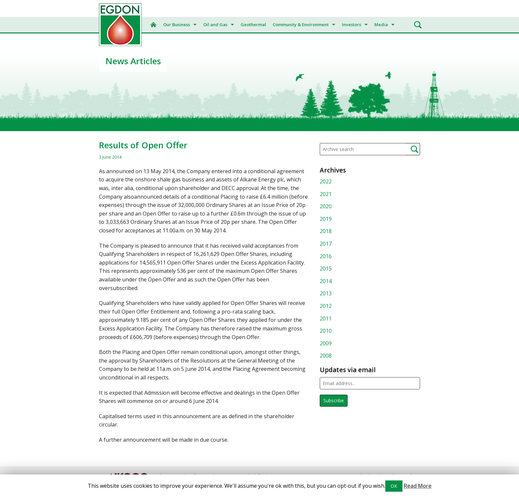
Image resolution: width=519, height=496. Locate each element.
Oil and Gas (215, 24)
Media (381, 24)
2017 (326, 243)
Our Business (176, 24)
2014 (326, 281)
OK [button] (394, 486)
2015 (326, 268)
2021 (326, 194)
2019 (326, 219)
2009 (326, 343)
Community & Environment (301, 24)
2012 (326, 306)
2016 (326, 256)
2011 (326, 318)
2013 (326, 293)
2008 (326, 355)
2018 (326, 231)
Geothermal (253, 24)
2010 (326, 330)
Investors (351, 24)
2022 (326, 181)
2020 (326, 206)
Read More (418, 485)
